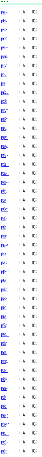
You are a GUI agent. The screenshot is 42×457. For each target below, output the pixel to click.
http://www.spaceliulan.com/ (4, 55)
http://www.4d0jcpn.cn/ (3, 120)
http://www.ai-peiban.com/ (4, 37)
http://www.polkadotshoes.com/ (4, 291)
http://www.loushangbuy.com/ (4, 424)
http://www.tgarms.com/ (3, 112)
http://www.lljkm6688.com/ (4, 64)
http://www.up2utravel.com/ (4, 100)
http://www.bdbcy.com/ (3, 426)
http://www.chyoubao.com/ (4, 102)
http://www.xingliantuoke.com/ (4, 390)
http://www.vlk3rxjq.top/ (3, 83)
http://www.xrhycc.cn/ (3, 67)
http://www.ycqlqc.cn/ (3, 289)
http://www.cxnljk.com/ (3, 386)
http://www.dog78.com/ (3, 202)
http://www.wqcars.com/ (3, 82)
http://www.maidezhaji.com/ (4, 21)
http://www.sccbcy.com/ (3, 385)
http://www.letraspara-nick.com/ (4, 155)
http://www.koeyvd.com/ (3, 153)
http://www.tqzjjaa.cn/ (3, 11)
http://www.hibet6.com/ (3, 145)
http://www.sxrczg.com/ (3, 332)
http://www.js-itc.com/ (3, 334)
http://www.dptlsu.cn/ (3, 358)
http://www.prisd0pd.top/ (3, 278)
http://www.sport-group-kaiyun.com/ (5, 175)
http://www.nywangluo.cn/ (3, 349)
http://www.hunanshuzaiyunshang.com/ (5, 144)
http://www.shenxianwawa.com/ (4, 414)
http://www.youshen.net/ (3, 260)
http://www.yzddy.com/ (3, 31)
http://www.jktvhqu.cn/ (3, 369)
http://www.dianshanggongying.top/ (5, 93)
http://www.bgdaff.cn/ (3, 287)
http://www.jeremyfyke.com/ (4, 413)
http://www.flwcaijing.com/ (3, 377)
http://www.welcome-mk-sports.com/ (5, 336)
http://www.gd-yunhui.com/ (4, 154)
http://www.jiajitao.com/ (3, 443)
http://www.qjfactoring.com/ (4, 367)
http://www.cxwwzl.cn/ (3, 252)
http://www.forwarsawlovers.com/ (4, 421)
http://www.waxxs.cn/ (3, 191)
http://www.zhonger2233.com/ (4, 99)
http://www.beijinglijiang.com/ (4, 360)
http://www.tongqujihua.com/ (4, 56)
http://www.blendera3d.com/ (4, 354)
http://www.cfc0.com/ (3, 152)
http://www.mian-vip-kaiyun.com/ (4, 208)
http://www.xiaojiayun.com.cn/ (4, 412)
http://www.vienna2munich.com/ (4, 372)
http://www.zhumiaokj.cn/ (3, 74)
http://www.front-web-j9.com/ (4, 243)
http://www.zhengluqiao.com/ (4, 335)
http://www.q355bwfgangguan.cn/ (4, 126)
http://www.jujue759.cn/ (3, 233)
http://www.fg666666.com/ (4, 103)
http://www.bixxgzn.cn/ (3, 242)
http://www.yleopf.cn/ (3, 439)
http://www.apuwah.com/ (3, 58)
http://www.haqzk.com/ (3, 431)
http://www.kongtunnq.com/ (4, 136)
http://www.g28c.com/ (3, 36)
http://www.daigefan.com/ (3, 433)
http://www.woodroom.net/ (4, 290)
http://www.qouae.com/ (3, 148)
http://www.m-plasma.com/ (4, 72)
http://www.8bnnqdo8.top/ (3, 219)
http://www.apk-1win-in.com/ (4, 54)
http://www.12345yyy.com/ (4, 138)
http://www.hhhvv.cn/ (3, 300)
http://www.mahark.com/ (3, 280)
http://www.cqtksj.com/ (3, 380)
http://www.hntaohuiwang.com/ (4, 12)
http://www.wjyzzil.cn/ (3, 216)
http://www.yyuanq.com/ (3, 343)
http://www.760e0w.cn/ (3, 315)
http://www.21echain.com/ (3, 65)
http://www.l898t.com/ (3, 226)
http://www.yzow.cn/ (3, 305)
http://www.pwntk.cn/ (3, 432)
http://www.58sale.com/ (3, 345)
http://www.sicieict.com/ (3, 269)
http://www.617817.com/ (3, 351)
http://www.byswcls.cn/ (3, 227)
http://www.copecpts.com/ (3, 396)
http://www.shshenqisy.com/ (4, 39)
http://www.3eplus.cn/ (3, 9)
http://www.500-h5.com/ (3, 181)
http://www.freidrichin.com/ (4, 218)
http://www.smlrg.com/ (3, 314)
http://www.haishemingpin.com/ (4, 188)
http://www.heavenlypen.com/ (4, 10)
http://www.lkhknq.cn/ (3, 217)
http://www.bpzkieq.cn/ (3, 317)
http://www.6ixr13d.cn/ (3, 363)
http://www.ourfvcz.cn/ (3, 234)
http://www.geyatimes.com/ (4, 342)
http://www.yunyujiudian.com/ (4, 450)
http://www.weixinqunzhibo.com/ (4, 244)
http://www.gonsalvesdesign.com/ (4, 147)
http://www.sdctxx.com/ (3, 371)
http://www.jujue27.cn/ (3, 395)
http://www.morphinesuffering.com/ (4, 225)
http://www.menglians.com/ (4, 13)
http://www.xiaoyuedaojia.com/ (4, 173)
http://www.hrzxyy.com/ (3, 193)
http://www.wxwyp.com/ (3, 309)
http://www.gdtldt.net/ (3, 201)
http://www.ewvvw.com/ (3, 28)
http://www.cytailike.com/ (3, 40)
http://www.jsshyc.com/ (3, 119)
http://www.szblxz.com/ (3, 165)
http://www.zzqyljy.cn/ (3, 440)
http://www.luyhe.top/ (3, 63)
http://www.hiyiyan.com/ (3, 403)
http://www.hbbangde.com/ (4, 29)
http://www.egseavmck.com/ (4, 288)
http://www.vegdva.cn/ (3, 397)
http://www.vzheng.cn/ (3, 30)
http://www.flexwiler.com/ (3, 189)
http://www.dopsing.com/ (3, 19)
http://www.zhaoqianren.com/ (4, 326)
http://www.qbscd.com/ (3, 116)
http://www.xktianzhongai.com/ (4, 125)
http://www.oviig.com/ (3, 406)
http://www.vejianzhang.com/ (4, 192)
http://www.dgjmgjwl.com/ (3, 174)
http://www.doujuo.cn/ (3, 352)
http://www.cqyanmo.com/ (3, 179)
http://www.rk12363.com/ (3, 255)
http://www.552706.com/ (3, 299)
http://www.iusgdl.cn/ (3, 398)
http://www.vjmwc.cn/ (3, 46)
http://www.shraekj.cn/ (3, 130)
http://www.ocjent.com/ (3, 162)
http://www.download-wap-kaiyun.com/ (5, 270)
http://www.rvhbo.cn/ (3, 359)
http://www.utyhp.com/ (3, 327)
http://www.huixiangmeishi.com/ (4, 109)
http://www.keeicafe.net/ (3, 325)
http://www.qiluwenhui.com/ (4, 206)
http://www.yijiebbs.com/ (3, 108)
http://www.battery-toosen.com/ (4, 442)
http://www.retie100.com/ (3, 183)
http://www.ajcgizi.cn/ (3, 92)
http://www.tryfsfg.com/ (3, 237)
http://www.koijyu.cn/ (3, 127)
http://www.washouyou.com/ (4, 376)
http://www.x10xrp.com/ (3, 199)
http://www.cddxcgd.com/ (3, 425)
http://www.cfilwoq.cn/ (3, 200)
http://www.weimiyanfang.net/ (4, 251)
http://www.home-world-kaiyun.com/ (5, 379)
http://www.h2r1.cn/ (3, 296)
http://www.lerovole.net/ (3, 75)
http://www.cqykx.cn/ (3, 85)
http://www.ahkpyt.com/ (3, 416)
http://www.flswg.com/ (3, 224)
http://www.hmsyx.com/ (3, 272)
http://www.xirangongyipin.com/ (4, 430)
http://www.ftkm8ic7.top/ (3, 163)
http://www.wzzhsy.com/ (3, 172)
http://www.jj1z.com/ (3, 282)
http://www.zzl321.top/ (3, 264)
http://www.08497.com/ (3, 279)
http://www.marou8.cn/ (3, 27)
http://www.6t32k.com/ (3, 134)
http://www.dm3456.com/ (3, 415)
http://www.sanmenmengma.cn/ (4, 57)
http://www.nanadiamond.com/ (4, 76)
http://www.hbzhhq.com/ (3, 209)
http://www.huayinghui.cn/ (3, 389)
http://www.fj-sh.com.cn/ (3, 422)
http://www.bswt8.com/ (3, 90)
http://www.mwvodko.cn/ (3, 49)
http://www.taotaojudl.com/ (4, 215)
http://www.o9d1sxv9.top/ (3, 307)
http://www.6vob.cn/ (3, 381)
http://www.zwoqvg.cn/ (3, 262)
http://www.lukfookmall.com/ (4, 404)
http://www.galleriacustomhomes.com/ (5, 182)
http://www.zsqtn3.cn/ (3, 117)
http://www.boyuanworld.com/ (4, 81)
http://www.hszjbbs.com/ (3, 318)
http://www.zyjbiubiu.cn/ (3, 434)
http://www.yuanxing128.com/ (4, 298)
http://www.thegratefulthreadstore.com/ (5, 94)
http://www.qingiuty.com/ (3, 333)
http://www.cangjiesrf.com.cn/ (4, 394)
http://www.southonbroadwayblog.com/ (5, 166)
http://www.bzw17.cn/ (3, 308)
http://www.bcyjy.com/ (3, 170)
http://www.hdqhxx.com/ (3, 20)
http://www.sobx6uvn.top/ (3, 449)
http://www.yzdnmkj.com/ (3, 190)
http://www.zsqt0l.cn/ (3, 341)
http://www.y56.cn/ (3, 84)
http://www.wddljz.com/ (3, 198)
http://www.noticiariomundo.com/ (4, 47)
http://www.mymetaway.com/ (4, 197)
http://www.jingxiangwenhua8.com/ (4, 350)
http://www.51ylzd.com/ (3, 387)
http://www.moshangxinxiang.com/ (4, 245)
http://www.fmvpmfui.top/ (3, 399)
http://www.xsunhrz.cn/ (3, 48)
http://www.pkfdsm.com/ (3, 441)
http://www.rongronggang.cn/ (4, 378)
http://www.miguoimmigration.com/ (4, 261)
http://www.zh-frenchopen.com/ (4, 362)
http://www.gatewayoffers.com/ (4, 139)
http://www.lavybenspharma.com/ (4, 118)
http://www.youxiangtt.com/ (4, 18)
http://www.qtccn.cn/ (3, 73)
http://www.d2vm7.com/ (3, 38)
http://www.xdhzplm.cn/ (3, 121)
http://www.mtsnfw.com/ (3, 316)
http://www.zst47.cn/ (3, 452)
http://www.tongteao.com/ (3, 405)
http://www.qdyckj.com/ (3, 273)
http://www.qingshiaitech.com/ (4, 207)
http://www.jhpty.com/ (3, 210)
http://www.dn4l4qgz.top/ (3, 157)
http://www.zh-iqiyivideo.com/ (4, 66)
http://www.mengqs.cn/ (3, 353)
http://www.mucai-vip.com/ (4, 263)
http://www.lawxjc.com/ (3, 45)
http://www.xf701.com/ (3, 111)
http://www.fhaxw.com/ (3, 306)
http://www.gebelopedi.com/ (4, 271)
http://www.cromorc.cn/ (3, 101)
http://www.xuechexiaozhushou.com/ (5, 423)
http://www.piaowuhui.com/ (4, 324)
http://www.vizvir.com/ (3, 361)
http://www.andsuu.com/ (3, 184)
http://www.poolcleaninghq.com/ (4, 417)
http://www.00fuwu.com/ (3, 22)
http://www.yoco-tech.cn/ (3, 110)
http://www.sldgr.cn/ (3, 368)
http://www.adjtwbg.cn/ (3, 143)
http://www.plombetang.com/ (4, 408)
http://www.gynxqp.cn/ (3, 246)
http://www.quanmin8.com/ (4, 129)
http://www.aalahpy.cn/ (3, 91)
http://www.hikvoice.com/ (3, 137)
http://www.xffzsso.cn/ (3, 370)
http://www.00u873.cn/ (3, 344)
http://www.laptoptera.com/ (4, 135)
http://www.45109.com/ (3, 323)
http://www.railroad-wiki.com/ (4, 146)
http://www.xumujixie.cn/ (3, 164)
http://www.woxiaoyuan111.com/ (4, 281)
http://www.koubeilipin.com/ (4, 171)
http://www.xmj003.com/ (3, 254)
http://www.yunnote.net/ (3, 253)
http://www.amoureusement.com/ (4, 388)
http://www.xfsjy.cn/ (3, 161)
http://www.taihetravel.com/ (4, 236)
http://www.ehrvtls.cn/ (3, 297)
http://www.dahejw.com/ (3, 448)
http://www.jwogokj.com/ (3, 180)
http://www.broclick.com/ (3, 407)
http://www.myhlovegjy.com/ (4, 451)
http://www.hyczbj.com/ (3, 128)
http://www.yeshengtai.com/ (4, 235)
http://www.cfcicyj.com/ (3, 156)
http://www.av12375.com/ (3, 228)
